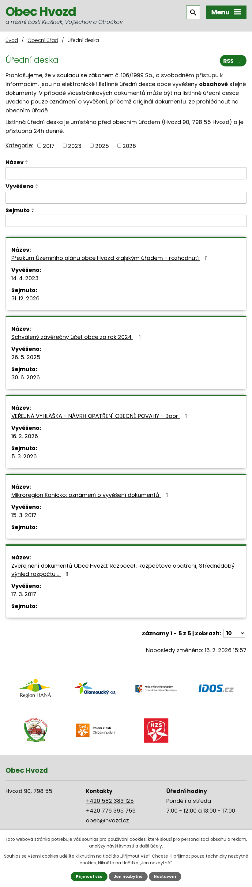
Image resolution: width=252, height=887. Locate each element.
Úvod (12, 40)
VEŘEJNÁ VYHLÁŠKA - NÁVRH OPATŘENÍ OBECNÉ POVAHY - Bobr (100, 416)
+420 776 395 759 (111, 810)
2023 (74, 145)
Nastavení (165, 876)
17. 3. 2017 (23, 594)
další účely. (151, 846)
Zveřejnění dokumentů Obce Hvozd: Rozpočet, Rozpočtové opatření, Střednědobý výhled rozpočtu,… (123, 570)
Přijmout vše (89, 876)
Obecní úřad (43, 40)
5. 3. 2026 (24, 456)
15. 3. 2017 (23, 515)
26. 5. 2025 (25, 357)
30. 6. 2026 (25, 377)
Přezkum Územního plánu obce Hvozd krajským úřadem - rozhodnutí (110, 258)
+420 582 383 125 (110, 801)
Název (15, 162)
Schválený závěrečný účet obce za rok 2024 (77, 337)
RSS (233, 61)
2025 (102, 145)
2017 (49, 145)
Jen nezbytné (128, 876)
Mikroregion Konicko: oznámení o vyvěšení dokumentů (91, 495)
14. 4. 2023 (25, 278)
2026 (129, 145)
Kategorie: (19, 145)
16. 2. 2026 (24, 436)
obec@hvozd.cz (107, 820)
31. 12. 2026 (25, 298)
